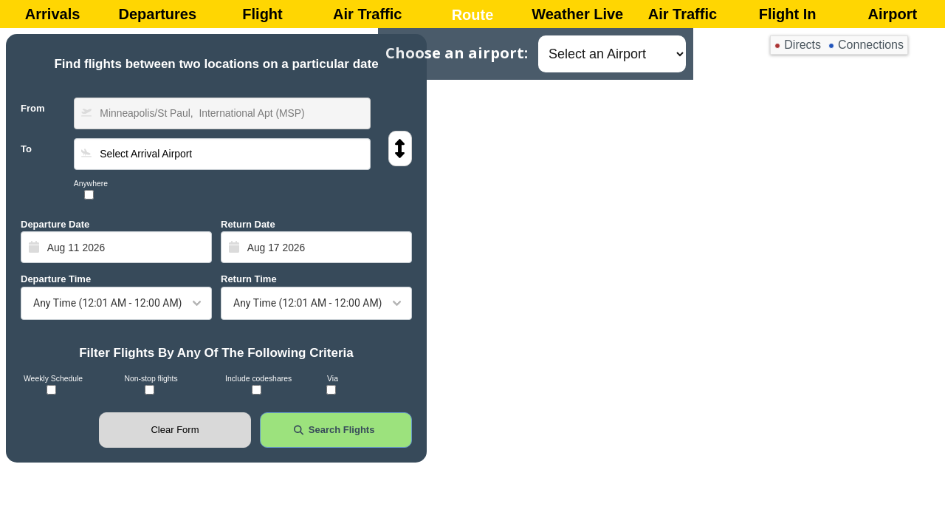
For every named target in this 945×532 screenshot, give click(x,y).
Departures (158, 14)
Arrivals (52, 14)
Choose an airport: (456, 53)
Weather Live (577, 14)
